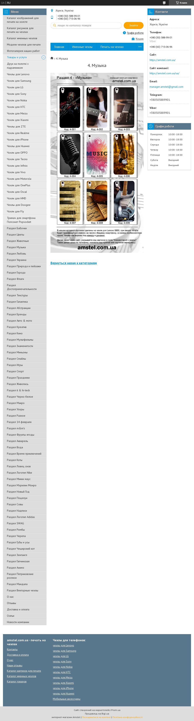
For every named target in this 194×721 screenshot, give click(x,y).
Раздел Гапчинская (18, 561)
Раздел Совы (15, 504)
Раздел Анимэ (15, 567)
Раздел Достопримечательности (22, 287)
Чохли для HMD (16, 198)
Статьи (10, 615)
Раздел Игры (15, 365)
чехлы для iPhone (63, 688)
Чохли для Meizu (17, 113)
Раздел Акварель (17, 441)
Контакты (12, 649)
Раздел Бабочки (17, 228)
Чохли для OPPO (17, 152)
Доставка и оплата (18, 609)
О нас (10, 596)
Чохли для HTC (16, 107)
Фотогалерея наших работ (23, 51)
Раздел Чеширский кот (21, 548)
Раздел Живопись (17, 384)
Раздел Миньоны (17, 352)
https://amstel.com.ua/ (163, 60)
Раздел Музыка (16, 247)
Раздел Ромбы (16, 529)
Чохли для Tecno (17, 159)
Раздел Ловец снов (19, 466)
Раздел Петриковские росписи (20, 575)
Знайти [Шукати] (133, 25)
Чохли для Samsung (19, 81)
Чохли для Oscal (17, 192)
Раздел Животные (18, 241)
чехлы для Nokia (62, 667)
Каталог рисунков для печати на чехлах (20, 30)
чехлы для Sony (62, 661)
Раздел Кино (15, 333)
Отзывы (11, 603)
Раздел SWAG (15, 523)
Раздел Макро (16, 403)
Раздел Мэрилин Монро (21, 485)
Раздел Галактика (17, 301)
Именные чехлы (82, 46)
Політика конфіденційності (127, 717)
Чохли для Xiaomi (18, 120)
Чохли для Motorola (19, 178)
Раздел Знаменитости (20, 346)
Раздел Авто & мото (19, 320)
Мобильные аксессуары (66, 699)
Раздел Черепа (16, 536)
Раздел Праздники (18, 377)
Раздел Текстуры (17, 295)
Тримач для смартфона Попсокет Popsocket (21, 220)
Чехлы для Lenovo (18, 74)
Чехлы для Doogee (18, 205)
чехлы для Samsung (64, 651)
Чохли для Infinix (17, 165)
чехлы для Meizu (62, 677)
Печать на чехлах (112, 46)
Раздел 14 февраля (19, 422)
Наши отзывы (14, 665)
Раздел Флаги (15, 279)
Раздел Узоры (15, 409)
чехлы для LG (61, 656)
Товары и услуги (17, 57)
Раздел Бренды (16, 314)
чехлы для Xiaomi (63, 683)
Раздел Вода (15, 447)
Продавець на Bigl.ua (97, 713)
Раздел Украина (16, 260)
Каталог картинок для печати (24, 671)
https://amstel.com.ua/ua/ (164, 73)
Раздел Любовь (16, 253)
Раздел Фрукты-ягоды (20, 434)
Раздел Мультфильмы (20, 339)
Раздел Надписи (17, 510)
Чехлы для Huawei (18, 146)
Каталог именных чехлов (22, 38)
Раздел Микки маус (18, 479)
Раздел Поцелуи (17, 498)
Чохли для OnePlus (18, 185)
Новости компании (18, 622)
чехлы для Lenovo (63, 645)
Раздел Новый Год (18, 491)
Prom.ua (115, 710)
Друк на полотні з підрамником (18, 65)
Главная (59, 46)
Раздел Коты (14, 460)
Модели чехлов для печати (24, 44)
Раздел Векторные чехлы (22, 590)
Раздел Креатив (17, 327)
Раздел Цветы (15, 234)
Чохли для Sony (16, 94)
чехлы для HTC (62, 672)
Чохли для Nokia (17, 100)
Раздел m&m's (16, 428)
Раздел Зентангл (17, 555)
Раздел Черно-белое (20, 396)
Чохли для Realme (18, 133)
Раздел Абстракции (18, 308)
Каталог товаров (17, 681)
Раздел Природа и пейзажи (24, 266)
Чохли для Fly (15, 211)
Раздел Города (16, 272)
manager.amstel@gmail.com (166, 86)
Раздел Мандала (17, 584)
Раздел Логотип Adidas (21, 517)
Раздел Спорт (15, 371)
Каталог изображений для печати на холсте (23, 20)
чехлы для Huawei (63, 693)
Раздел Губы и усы (18, 542)
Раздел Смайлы (16, 358)
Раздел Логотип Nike (19, 472)
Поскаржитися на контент (96, 717)
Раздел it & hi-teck (18, 390)
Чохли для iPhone (18, 139)
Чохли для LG (15, 87)
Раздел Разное (16, 415)
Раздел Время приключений (24, 453)
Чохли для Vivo (16, 172)
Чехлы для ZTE (16, 126)
